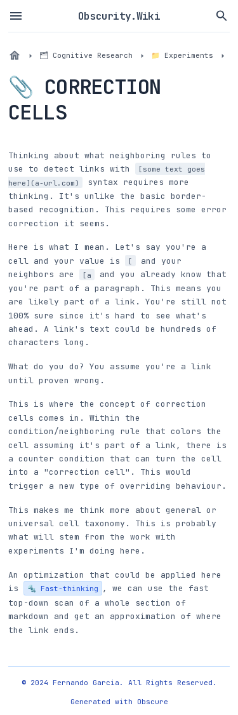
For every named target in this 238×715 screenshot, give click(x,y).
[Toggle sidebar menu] (15, 16)
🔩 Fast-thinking (62, 588)
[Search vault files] (222, 16)
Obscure (152, 701)
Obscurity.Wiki (119, 16)
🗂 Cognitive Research (86, 55)
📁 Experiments (182, 55)
